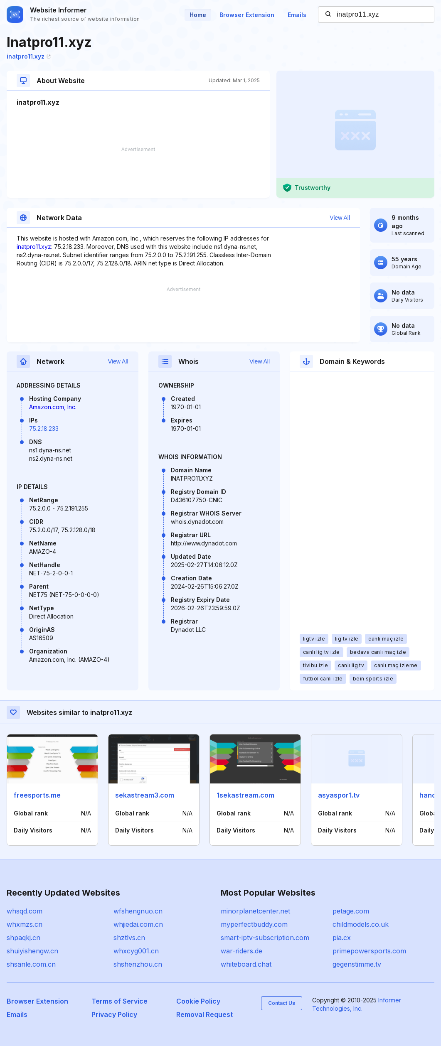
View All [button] (340, 217)
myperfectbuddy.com (254, 924)
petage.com (351, 911)
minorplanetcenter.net (255, 911)
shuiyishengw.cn (32, 951)
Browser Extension (246, 14)
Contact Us (281, 1003)
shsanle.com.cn (31, 964)
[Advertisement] (138, 172)
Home (198, 14)
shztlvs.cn (129, 937)
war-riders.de (241, 951)
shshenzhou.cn (137, 964)
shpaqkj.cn (23, 937)
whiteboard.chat (246, 964)
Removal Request (204, 1014)
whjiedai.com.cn (138, 924)
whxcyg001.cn (136, 951)
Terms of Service (119, 1001)
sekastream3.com (144, 795)
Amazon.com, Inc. (52, 406)
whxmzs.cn (24, 924)
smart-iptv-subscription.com (265, 937)
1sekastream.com (245, 795)
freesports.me (37, 795)
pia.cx (342, 937)
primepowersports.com (369, 951)
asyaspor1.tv (339, 795)
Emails (297, 14)
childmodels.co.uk (361, 924)
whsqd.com (24, 911)
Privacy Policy (114, 1014)
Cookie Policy (198, 1001)
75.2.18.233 (44, 428)
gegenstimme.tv (357, 964)
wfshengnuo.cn (138, 911)
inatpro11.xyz (29, 56)
